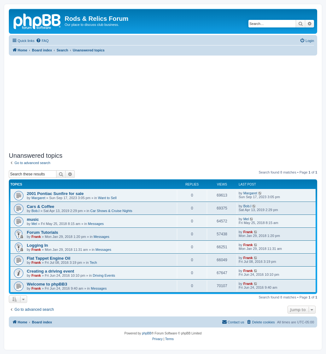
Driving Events (104, 275)
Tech (93, 262)
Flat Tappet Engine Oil (48, 258)
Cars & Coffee (40, 206)
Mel (34, 224)
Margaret (38, 198)
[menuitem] (42, 40)
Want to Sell (107, 198)
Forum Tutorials (42, 232)
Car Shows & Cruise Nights (111, 211)
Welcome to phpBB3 (47, 284)
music (33, 219)
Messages (96, 224)
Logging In (37, 245)
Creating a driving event (50, 271)
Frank (36, 237)
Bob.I (36, 211)
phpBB (146, 333)
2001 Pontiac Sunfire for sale (55, 193)
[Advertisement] (163, 103)
